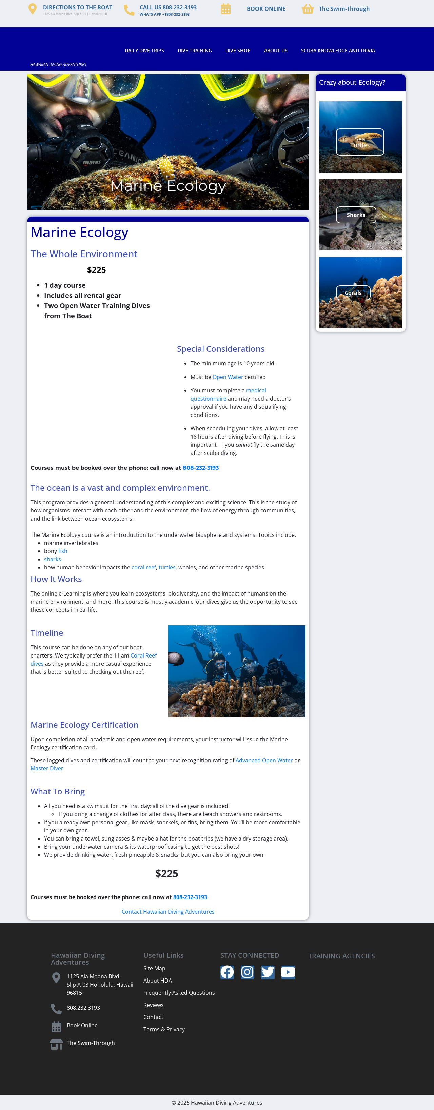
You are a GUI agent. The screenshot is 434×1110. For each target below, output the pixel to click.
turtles (167, 567)
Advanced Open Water (264, 760)
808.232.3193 (83, 1007)
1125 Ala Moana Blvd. (94, 976)
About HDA (157, 980)
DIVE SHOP (238, 50)
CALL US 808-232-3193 (168, 7)
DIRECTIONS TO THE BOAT (77, 7)
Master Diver (47, 768)
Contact (153, 1017)
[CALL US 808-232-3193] (129, 10)
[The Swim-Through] (307, 8)
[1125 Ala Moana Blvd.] (56, 977)
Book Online (82, 1025)
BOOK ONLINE (266, 9)
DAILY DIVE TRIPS (144, 50)
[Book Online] (56, 1026)
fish (62, 551)
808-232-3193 (201, 468)
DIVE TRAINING (195, 50)
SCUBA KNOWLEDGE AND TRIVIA (338, 50)
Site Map (154, 968)
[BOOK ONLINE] (225, 8)
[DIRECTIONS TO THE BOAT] (32, 8)
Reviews (153, 1005)
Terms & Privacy (164, 1029)
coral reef (144, 567)
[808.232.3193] (56, 1009)
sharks (52, 559)
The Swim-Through (344, 9)
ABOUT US (276, 50)
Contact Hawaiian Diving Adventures (168, 911)
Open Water (228, 377)
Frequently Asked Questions (179, 992)
